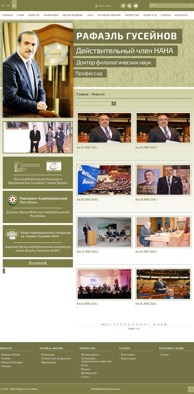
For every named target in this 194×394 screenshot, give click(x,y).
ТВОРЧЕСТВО (132, 15)
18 (154, 324)
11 (125, 324)
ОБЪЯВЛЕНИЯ (50, 15)
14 (137, 324)
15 (141, 324)
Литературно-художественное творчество (96, 360)
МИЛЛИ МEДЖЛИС (73, 15)
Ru (14, 5)
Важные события (10, 354)
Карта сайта (105, 5)
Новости (33, 15)
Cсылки (165, 354)
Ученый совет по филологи (56, 358)
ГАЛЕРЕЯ (166, 15)
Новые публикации (11, 362)
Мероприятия (48, 362)
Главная (82, 94)
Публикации (48, 354)
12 (129, 324)
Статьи (85, 376)
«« (102, 324)
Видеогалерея (128, 358)
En (8, 5)
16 (145, 324)
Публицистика (89, 373)
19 (158, 324)
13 (133, 324)
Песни (84, 365)
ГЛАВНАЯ (7, 15)
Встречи (6, 358)
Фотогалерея (128, 354)
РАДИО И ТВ (150, 15)
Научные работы (90, 354)
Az (3, 5)
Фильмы (85, 369)
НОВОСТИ (6, 348)
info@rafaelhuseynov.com (105, 388)
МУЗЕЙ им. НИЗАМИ (109, 15)
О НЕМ (20, 15)
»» (165, 324)
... (77, 151)
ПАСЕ (90, 15)
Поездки (6, 366)
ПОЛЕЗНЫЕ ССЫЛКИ (171, 348)
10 (121, 324)
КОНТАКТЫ (181, 15)
